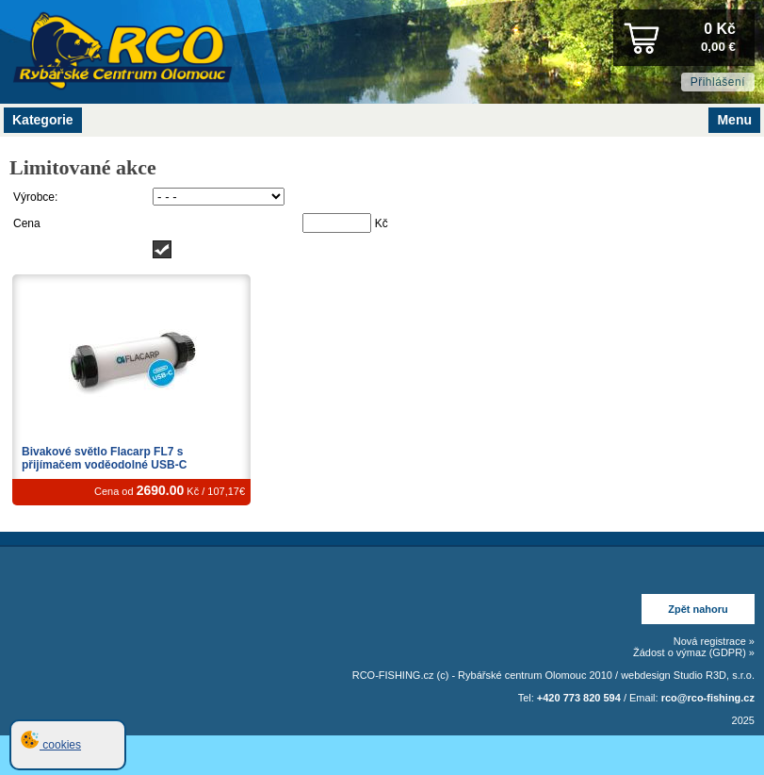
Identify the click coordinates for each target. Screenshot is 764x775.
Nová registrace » (714, 641)
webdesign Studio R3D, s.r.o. (688, 675)
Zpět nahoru (698, 609)
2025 (743, 720)
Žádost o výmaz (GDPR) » (694, 652)
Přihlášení (718, 82)
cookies (51, 744)
